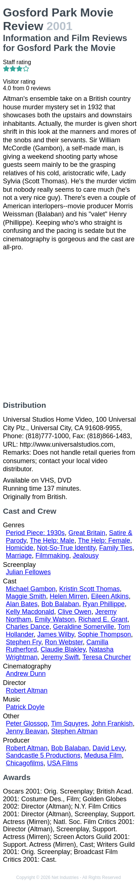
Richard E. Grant (102, 619)
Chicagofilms (24, 763)
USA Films (62, 763)
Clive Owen (74, 611)
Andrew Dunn (26, 673)
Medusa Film (103, 755)
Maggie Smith (26, 596)
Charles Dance (27, 626)
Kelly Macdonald (30, 611)
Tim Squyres (69, 723)
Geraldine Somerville (83, 626)
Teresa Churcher (106, 657)
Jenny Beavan (26, 731)
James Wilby (55, 634)
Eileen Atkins (110, 596)
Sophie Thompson (104, 634)
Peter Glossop (26, 723)
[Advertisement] (68, 326)
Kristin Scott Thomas (89, 589)
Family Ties (115, 548)
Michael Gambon (31, 589)
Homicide (19, 548)
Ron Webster (64, 642)
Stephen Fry (23, 642)
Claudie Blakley (63, 649)
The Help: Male (52, 540)
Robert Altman (26, 690)
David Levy (108, 748)
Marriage (19, 555)
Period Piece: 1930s (35, 532)
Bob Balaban (60, 604)
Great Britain (86, 532)
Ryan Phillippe (104, 604)
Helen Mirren (68, 596)
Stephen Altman (74, 731)
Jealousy (86, 555)
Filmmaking (52, 555)
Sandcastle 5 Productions (43, 755)
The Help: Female (104, 540)
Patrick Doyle (25, 707)
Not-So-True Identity (66, 548)
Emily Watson (55, 619)
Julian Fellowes (28, 572)
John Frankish (112, 723)
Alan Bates (22, 604)
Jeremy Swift (60, 657)
